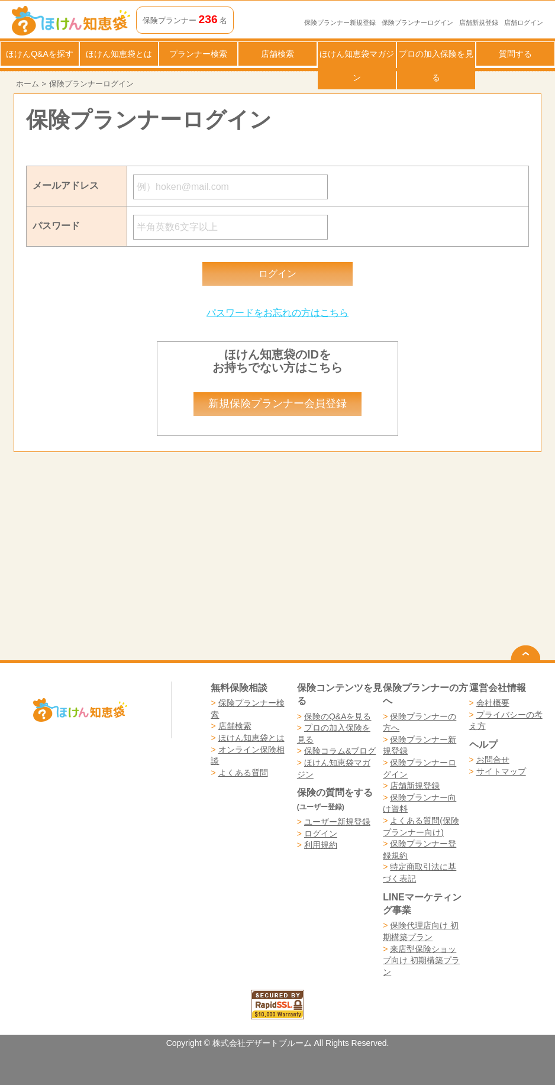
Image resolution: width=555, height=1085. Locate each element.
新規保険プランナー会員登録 (277, 403)
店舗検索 (277, 54)
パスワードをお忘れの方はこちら (277, 313)
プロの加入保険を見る (436, 65)
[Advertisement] (146, 556)
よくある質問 (243, 772)
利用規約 (320, 845)
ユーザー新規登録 (337, 821)
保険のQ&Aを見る (338, 716)
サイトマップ (501, 771)
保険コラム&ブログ (340, 750)
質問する (515, 54)
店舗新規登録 (478, 22)
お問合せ (492, 759)
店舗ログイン (523, 22)
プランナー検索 (198, 54)
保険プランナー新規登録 (340, 22)
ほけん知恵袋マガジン (357, 65)
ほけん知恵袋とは (119, 54)
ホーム (27, 83)
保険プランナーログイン (417, 22)
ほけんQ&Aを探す (39, 54)
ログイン (320, 833)
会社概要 (492, 703)
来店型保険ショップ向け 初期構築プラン (421, 960)
